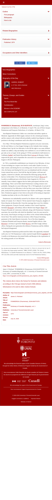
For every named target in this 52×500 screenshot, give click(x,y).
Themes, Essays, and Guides (13, 95)
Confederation (8, 105)
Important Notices (35, 398)
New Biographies (9, 70)
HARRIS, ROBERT (17, 82)
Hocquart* (11, 208)
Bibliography (8, 17)
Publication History (9, 39)
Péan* (43, 208)
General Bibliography (43, 258)
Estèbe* (10, 155)
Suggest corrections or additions (20, 398)
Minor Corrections (9, 74)
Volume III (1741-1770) (8, 7)
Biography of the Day (10, 78)
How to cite (7, 20)
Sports (6, 98)
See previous (16, 88)
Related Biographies (10, 31)
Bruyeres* (4, 224)
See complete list (10, 111)
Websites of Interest (26, 401)
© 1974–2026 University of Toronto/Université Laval (34, 260)
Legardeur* (45, 234)
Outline (5, 12)
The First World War (10, 101)
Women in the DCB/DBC (12, 108)
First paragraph (9, 14)
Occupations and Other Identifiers (15, 53)
